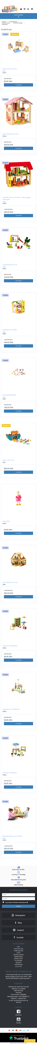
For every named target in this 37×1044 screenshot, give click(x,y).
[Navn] (18, 894)
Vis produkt (18, 85)
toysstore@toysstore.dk (21, 1000)
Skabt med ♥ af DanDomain (18, 1043)
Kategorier (18, 16)
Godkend (18, 906)
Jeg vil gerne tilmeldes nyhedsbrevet (17, 902)
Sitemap (18, 1002)
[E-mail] (18, 898)
